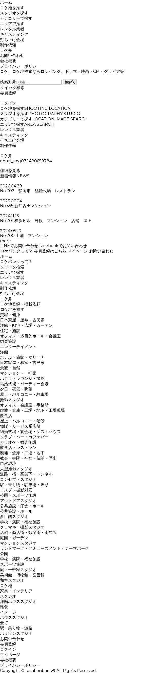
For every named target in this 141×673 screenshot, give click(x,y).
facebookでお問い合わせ (63, 245)
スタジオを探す (14, 13)
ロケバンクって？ (16, 251)
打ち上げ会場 (12, 39)
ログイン (8, 103)
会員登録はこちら (50, 251)
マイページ (77, 251)
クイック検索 (12, 87)
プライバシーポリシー (20, 66)
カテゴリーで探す (16, 18)
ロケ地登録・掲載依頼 (20, 304)
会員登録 (8, 93)
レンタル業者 (12, 29)
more (5, 240)
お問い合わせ (12, 55)
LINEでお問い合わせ (19, 245)
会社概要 (8, 60)
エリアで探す (12, 23)
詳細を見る (10, 170)
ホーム (6, 2)
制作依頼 (8, 44)
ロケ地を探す (12, 7)
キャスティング (14, 34)
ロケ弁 (6, 50)
